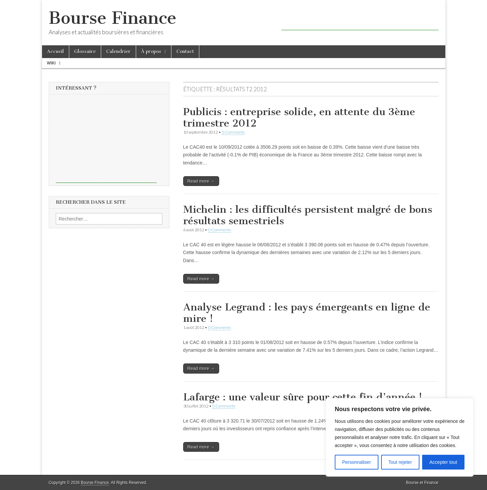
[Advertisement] (360, 20)
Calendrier (118, 51)
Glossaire (85, 51)
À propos (151, 51)
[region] (400, 437)
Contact (185, 51)
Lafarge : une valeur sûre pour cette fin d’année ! (302, 397)
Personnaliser (356, 462)
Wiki (51, 63)
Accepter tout (443, 462)
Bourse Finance (112, 18)
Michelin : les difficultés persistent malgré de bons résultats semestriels (307, 215)
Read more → (201, 181)
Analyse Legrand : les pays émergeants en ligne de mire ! (306, 313)
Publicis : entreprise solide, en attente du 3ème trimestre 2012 (299, 117)
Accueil (55, 51)
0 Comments (233, 132)
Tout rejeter (400, 462)
